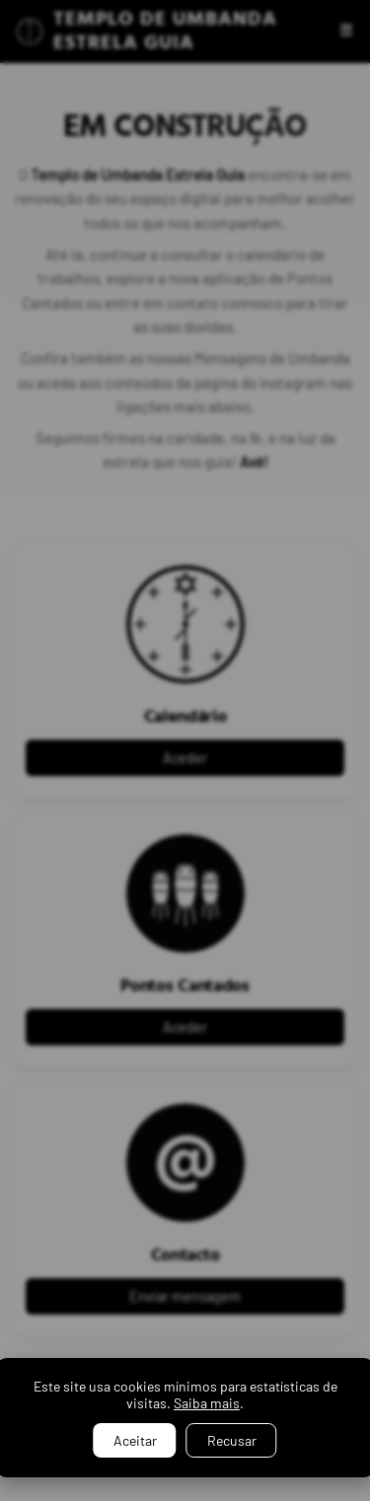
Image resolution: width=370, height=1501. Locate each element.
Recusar (232, 1440)
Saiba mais (207, 1402)
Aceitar (135, 1440)
